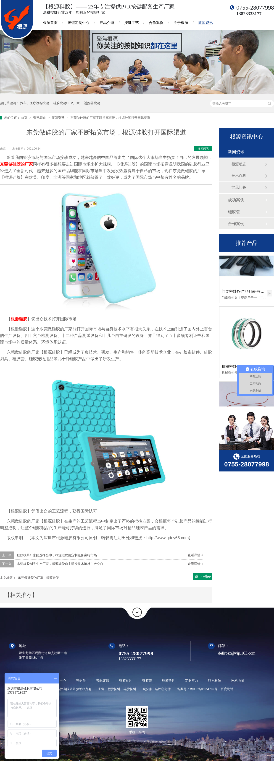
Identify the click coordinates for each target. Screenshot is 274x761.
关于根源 (181, 23)
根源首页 (50, 23)
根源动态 (239, 164)
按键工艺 (131, 23)
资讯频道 (40, 117)
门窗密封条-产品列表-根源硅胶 (247, 292)
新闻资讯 (205, 23)
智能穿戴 (102, 680)
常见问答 (239, 187)
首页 (24, 117)
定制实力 (191, 680)
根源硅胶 (19, 319)
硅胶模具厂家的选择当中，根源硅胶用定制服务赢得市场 (57, 555)
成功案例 (236, 200)
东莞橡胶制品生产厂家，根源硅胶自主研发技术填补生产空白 (60, 564)
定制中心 (59, 680)
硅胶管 (234, 212)
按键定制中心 (79, 23)
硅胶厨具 (125, 680)
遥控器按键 (92, 103)
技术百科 (239, 176)
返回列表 (203, 148)
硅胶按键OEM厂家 (66, 103)
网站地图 (237, 680)
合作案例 (156, 23)
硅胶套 (147, 680)
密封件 (81, 680)
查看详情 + (195, 555)
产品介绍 (107, 23)
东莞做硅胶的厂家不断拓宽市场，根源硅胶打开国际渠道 (110, 117)
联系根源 (214, 680)
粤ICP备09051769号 (203, 689)
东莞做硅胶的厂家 (16, 164)
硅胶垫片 (168, 680)
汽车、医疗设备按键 (34, 103)
